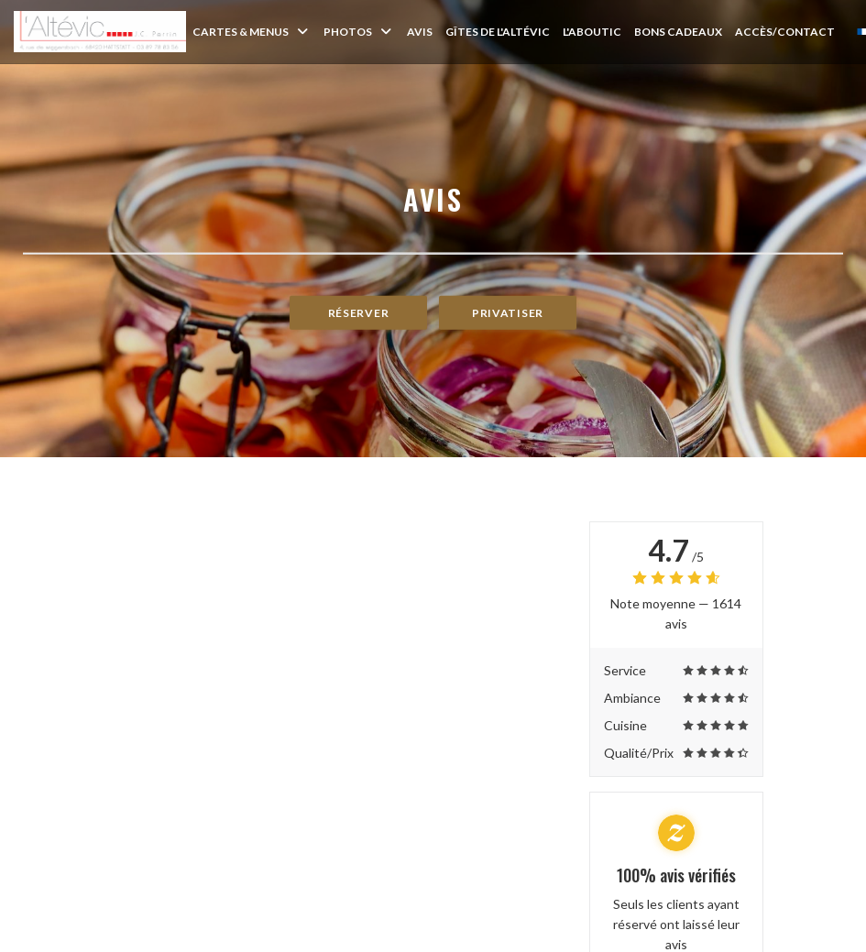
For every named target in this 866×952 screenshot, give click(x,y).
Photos (358, 31)
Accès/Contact (785, 31)
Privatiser (507, 313)
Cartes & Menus (251, 31)
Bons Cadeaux (678, 31)
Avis (420, 31)
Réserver (358, 313)
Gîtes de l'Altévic (497, 31)
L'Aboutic (592, 31)
